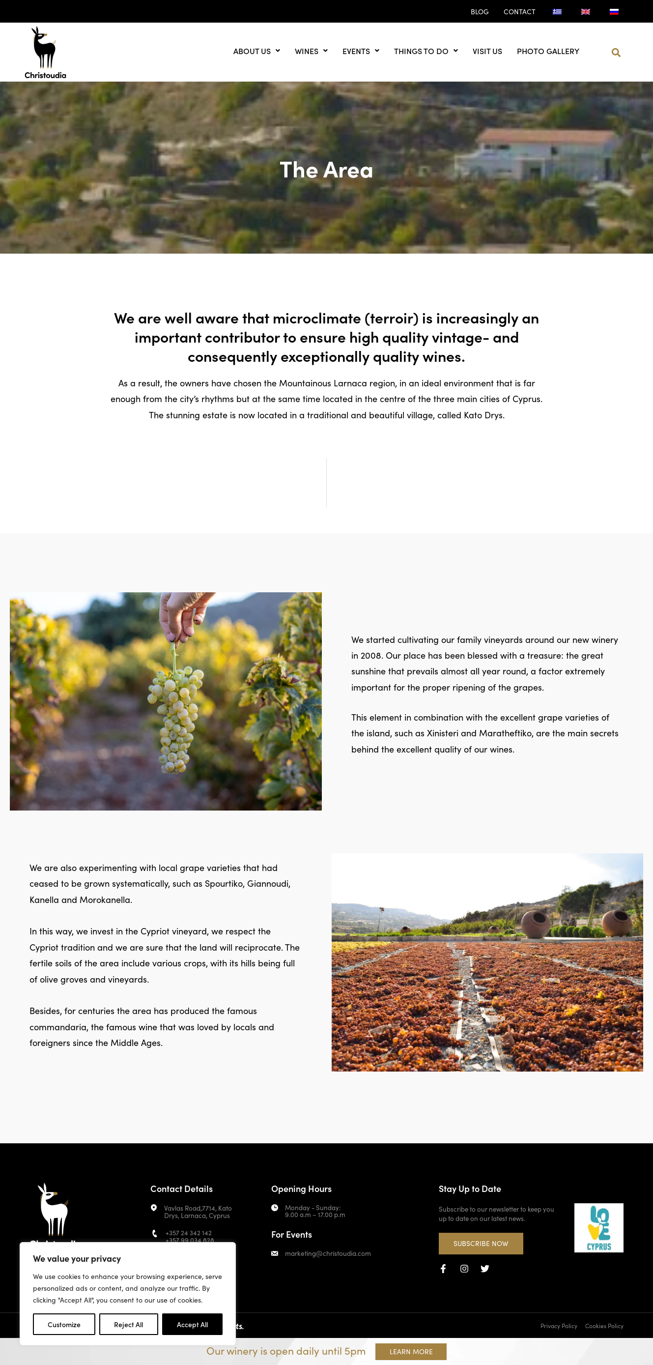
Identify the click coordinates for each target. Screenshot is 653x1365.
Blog (480, 11)
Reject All (128, 1324)
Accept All (192, 1324)
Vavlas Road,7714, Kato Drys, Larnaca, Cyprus (197, 1211)
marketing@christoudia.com (327, 1252)
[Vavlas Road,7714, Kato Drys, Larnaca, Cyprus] (153, 1207)
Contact (520, 11)
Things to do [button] (426, 50)
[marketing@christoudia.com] (274, 1253)
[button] (616, 53)
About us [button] (256, 50)
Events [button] (360, 50)
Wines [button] (311, 50)
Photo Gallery (548, 50)
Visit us (487, 50)
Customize (64, 1324)
